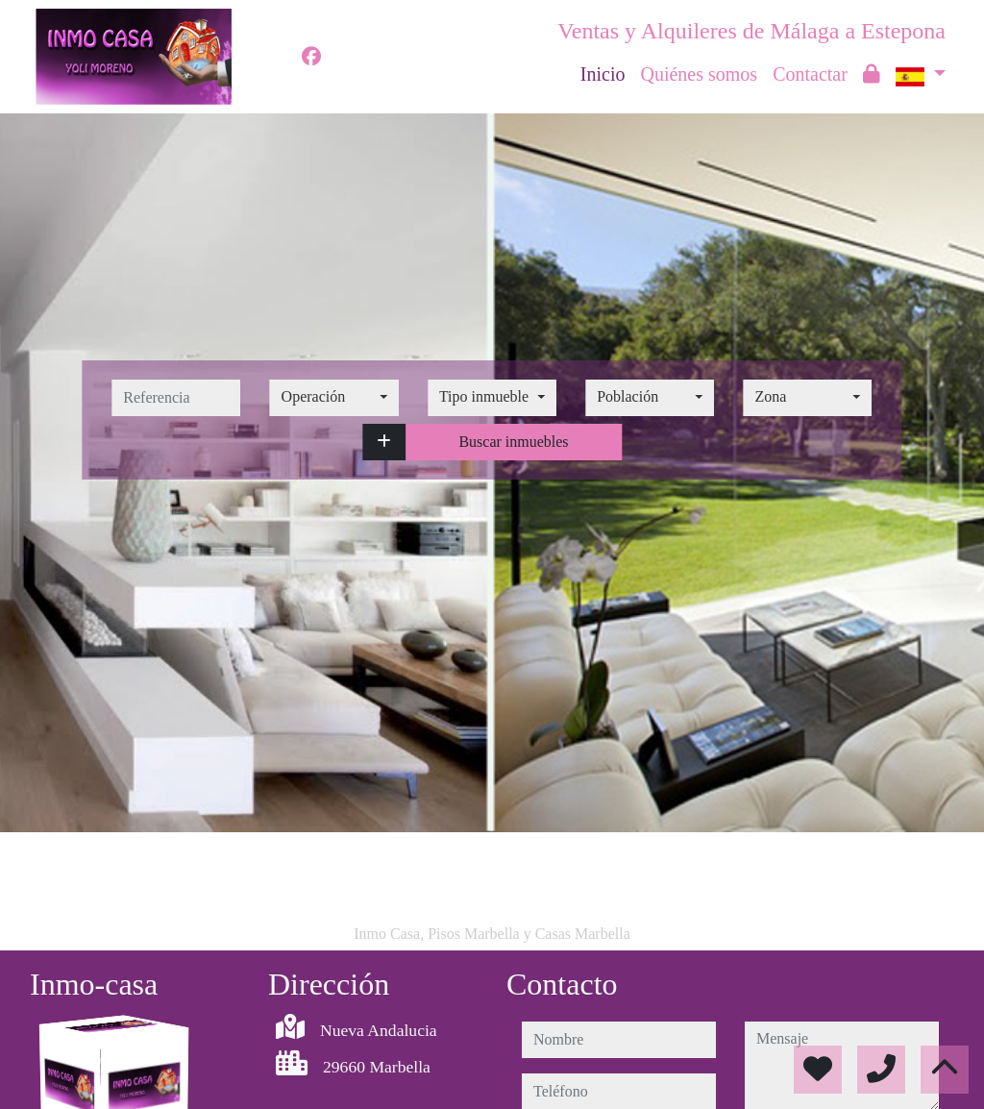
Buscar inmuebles (513, 441)
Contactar (810, 74)
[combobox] (334, 398)
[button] (384, 442)
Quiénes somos (698, 74)
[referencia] (175, 398)
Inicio (603, 74)
